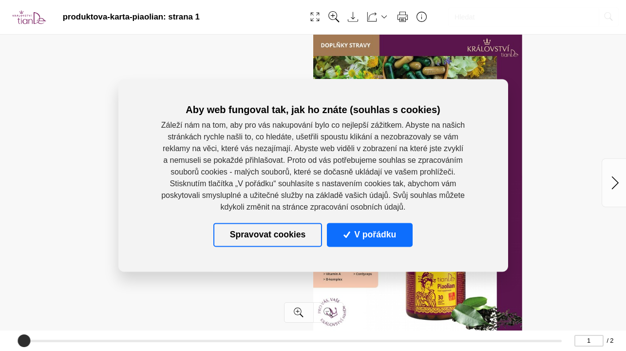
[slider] (24, 340)
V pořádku (369, 234)
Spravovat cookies (267, 234)
